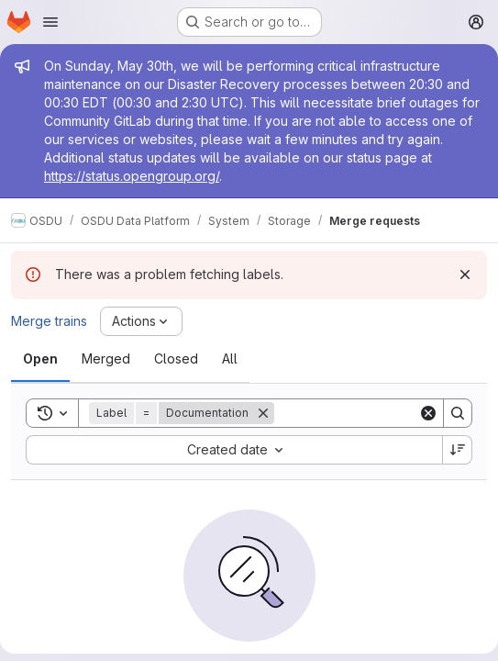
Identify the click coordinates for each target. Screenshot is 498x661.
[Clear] (428, 413)
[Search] (388, 413)
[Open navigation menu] (50, 22)
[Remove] (263, 413)
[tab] (40, 359)
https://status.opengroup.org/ (131, 176)
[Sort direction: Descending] (457, 450)
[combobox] (234, 450)
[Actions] (141, 321)
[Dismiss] (465, 274)
